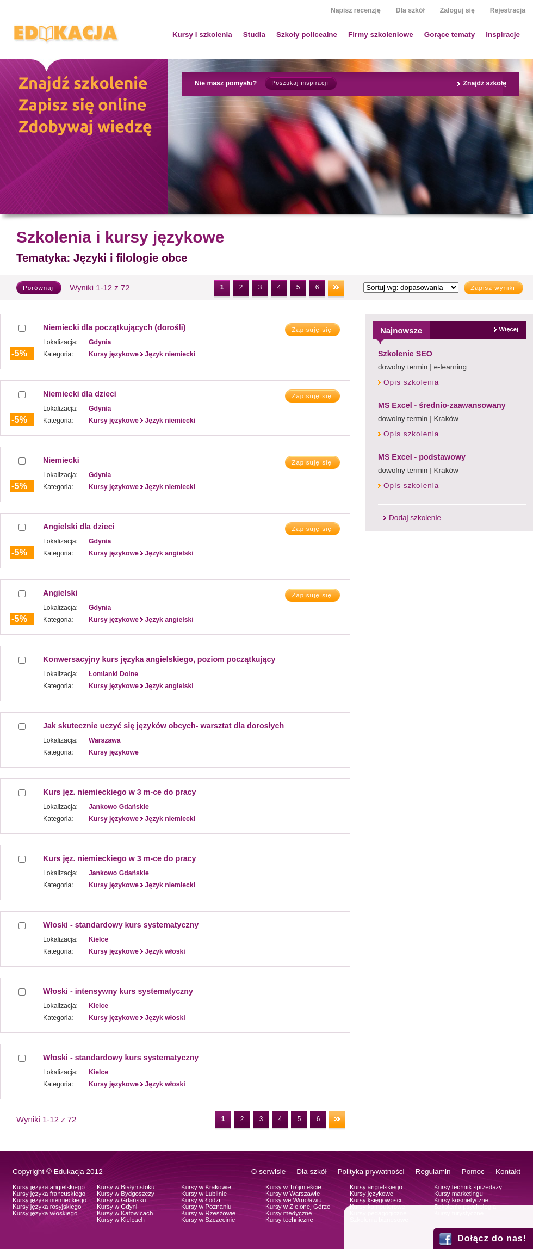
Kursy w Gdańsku (121, 1200)
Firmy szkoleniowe (380, 34)
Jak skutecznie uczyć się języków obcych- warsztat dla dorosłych (163, 725)
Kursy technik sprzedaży (468, 1187)
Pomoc (473, 1171)
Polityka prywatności (370, 1171)
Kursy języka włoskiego (45, 1213)
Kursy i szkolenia (202, 34)
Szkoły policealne (306, 34)
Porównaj (38, 288)
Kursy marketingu (458, 1193)
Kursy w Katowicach (125, 1213)
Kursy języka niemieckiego (49, 1200)
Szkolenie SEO (405, 353)
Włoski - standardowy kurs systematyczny (121, 924)
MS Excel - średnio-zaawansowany (442, 405)
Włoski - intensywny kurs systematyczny (118, 991)
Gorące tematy (449, 34)
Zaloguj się (457, 10)
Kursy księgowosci (375, 1200)
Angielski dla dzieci (79, 526)
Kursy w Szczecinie (208, 1219)
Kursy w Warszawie (292, 1193)
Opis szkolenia (411, 382)
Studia (254, 34)
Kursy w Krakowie (206, 1187)
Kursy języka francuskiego (49, 1193)
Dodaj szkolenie (415, 518)
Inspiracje (503, 34)
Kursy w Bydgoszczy (125, 1193)
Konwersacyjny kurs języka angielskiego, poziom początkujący (159, 659)
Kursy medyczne (288, 1213)
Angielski (60, 593)
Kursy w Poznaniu (206, 1206)
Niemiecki (61, 460)
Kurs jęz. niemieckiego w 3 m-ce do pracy (119, 792)
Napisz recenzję (356, 10)
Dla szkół (410, 10)
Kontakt (507, 1171)
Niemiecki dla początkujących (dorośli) (114, 327)
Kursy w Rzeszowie (208, 1213)
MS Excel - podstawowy (422, 457)
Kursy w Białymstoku (126, 1187)
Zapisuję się (312, 329)
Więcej (508, 329)
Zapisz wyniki (492, 288)
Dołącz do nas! (491, 1238)
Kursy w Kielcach (121, 1219)
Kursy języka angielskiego (49, 1187)
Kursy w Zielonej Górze (297, 1206)
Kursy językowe (371, 1193)
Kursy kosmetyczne (461, 1200)
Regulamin (433, 1171)
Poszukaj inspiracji (299, 83)
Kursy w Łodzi (200, 1200)
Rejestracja (507, 10)
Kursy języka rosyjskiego (47, 1206)
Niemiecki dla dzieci (79, 393)
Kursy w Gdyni (117, 1206)
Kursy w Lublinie (204, 1193)
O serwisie (268, 1171)
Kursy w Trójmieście (293, 1187)
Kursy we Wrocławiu (293, 1200)
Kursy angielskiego (376, 1187)
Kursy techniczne (289, 1219)
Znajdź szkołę (484, 83)
